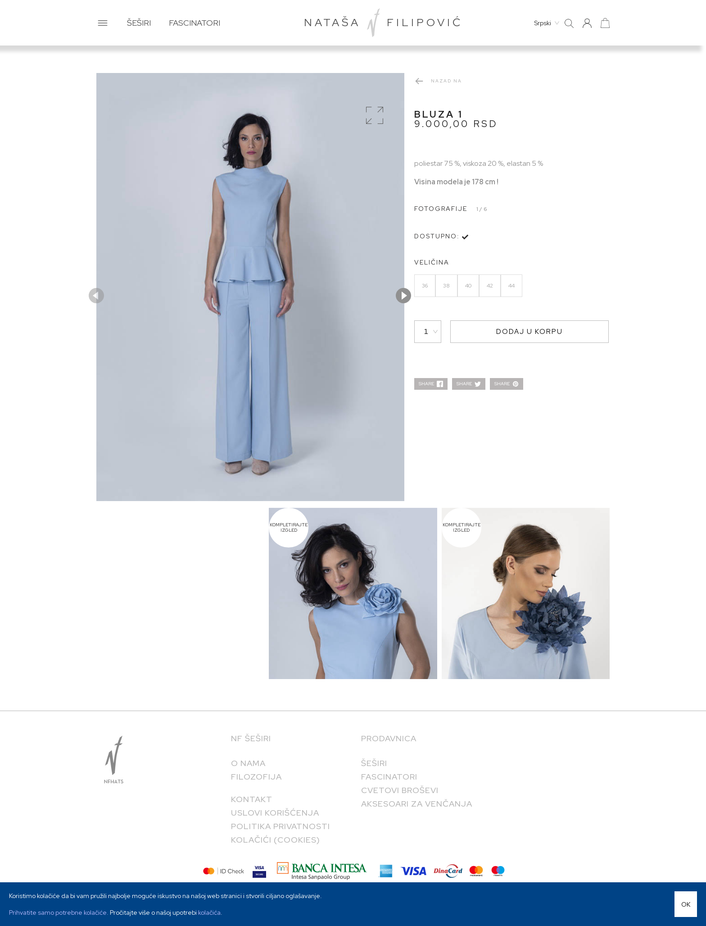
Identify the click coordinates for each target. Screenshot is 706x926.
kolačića (209, 912)
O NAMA (248, 763)
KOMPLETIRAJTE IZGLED (289, 527)
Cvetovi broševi (400, 790)
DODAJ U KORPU (529, 331)
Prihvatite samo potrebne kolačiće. (59, 912)
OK (685, 904)
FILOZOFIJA (256, 776)
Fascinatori (389, 776)
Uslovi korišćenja (275, 812)
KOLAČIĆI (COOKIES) (275, 840)
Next (403, 295)
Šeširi (374, 763)
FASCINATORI (194, 23)
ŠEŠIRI (139, 23)
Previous (96, 295)
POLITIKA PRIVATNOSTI (280, 826)
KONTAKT (251, 799)
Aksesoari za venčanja (416, 803)
